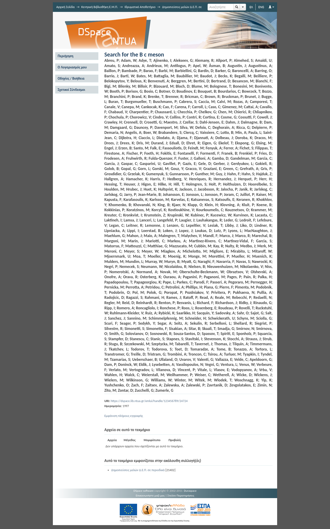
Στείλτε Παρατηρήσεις (181, 495)
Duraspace (190, 490)
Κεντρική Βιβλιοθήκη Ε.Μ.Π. (99, 7)
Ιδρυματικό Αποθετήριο (139, 7)
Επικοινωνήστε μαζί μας (150, 495)
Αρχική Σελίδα (65, 7)
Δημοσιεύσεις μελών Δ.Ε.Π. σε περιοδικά (138, 470)
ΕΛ (251, 7)
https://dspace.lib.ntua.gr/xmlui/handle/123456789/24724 (149, 401)
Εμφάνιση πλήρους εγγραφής (123, 416)
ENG (261, 7)
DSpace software (143, 490)
